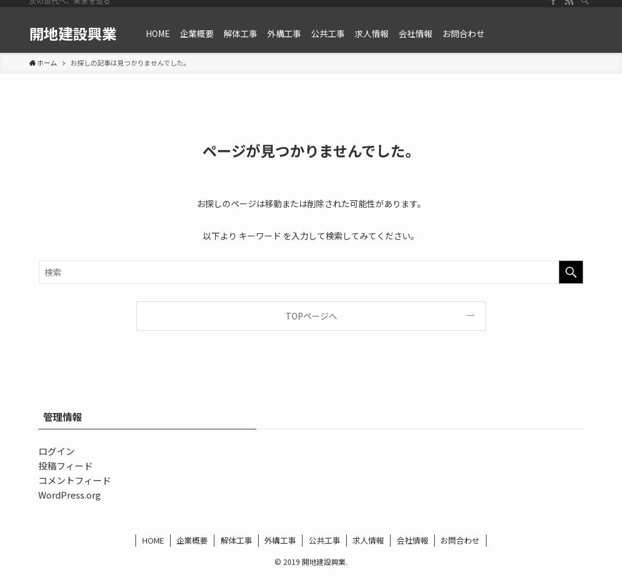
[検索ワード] (311, 272)
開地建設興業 (73, 33)
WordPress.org (69, 494)
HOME (153, 540)
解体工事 (236, 540)
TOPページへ (311, 316)
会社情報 (412, 540)
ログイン (56, 451)
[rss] (569, 6)
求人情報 (368, 540)
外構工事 (280, 540)
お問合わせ (460, 540)
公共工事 (324, 540)
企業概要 (192, 540)
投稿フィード (65, 465)
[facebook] (553, 6)
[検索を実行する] (571, 272)
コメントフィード (74, 480)
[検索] (585, 6)
